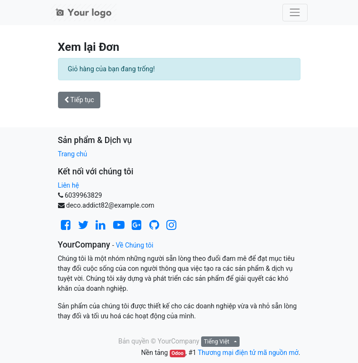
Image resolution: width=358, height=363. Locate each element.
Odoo (178, 353)
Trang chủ (72, 154)
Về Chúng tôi (134, 245)
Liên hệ (68, 185)
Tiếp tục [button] (79, 100)
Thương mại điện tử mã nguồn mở (248, 352)
